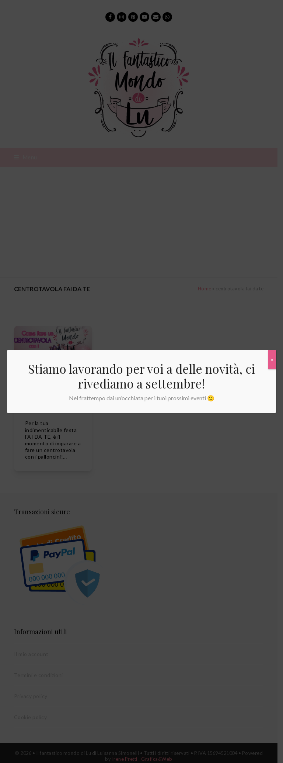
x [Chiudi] (272, 359)
